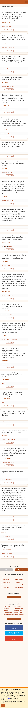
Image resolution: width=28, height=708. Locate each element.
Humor (7, 314)
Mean (2, 383)
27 (4, 482)
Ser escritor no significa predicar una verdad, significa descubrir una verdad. (13, 374)
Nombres (9, 200)
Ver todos (14, 619)
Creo (9, 536)
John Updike (4, 129)
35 (4, 425)
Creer (7, 109)
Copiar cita (10, 29)
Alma (7, 364)
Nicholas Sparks (5, 291)
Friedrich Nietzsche (8, 612)
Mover (2, 246)
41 (4, 175)
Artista (6, 422)
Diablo (10, 364)
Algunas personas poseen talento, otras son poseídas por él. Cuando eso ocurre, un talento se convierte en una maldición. (13, 38)
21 (4, 539)
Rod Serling (4, 43)
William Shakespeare (19, 614)
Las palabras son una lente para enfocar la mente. (12, 472)
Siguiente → (21, 570)
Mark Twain (6, 608)
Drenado (3, 153)
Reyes (2, 133)
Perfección (10, 422)
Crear (6, 246)
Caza (7, 26)
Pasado (9, 133)
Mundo (6, 536)
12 (4, 203)
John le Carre (4, 261)
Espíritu (9, 68)
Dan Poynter (4, 435)
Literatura (6, 227)
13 (4, 137)
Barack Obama (17, 606)
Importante (12, 109)
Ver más (14, 597)
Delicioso (10, 246)
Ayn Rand (3, 475)
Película (3, 265)
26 (4, 249)
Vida (2, 172)
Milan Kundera (5, 379)
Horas (12, 462)
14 (4, 89)
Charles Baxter (5, 65)
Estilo (13, 517)
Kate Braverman (5, 22)
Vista (10, 26)
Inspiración (3, 439)
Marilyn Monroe (18, 612)
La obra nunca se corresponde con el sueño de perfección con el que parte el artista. (13, 413)
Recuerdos (8, 339)
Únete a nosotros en (14, 627)
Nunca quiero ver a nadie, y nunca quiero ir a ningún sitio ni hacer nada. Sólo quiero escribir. (13, 394)
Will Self (3, 335)
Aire (2, 68)
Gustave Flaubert (5, 242)
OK (3, 705)
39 (4, 556)
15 (4, 112)
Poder (9, 462)
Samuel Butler (5, 149)
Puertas (3, 295)
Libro (6, 265)
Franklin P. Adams (6, 458)
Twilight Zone (11, 47)
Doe (5, 383)
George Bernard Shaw (9, 614)
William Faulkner (5, 418)
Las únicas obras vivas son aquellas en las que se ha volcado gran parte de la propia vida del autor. (13, 144)
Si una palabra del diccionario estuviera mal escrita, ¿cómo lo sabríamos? (11, 306)
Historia (8, 553)
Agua (11, 553)
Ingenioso (9, 86)
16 (4, 268)
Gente (2, 47)
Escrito (19, 587)
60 (4, 465)
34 (4, 50)
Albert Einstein (7, 606)
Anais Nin (3, 532)
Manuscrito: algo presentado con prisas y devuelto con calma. (12, 78)
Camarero (13, 439)
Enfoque (3, 479)
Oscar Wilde (6, 610)
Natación (3, 553)
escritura (5, 579)
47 (4, 342)
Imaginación (4, 462)
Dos (6, 295)
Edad (2, 227)
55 (4, 442)
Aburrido (11, 227)
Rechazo (3, 364)
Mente (7, 479)
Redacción (12, 314)
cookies (8, 698)
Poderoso (3, 109)
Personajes (3, 200)
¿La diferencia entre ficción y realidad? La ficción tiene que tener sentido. (13, 163)
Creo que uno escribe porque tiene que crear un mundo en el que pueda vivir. (13, 527)
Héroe (6, 133)
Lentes (10, 479)
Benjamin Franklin (18, 608)
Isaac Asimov (4, 360)
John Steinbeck (5, 105)
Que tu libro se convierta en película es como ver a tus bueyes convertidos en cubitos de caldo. (13, 257)
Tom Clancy (4, 168)
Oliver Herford (5, 82)
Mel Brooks (4, 196)
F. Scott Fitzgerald (6, 549)
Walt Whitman (5, 513)
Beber (13, 86)
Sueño (2, 422)
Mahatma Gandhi (18, 610)
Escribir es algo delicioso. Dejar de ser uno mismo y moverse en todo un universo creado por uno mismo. (14, 237)
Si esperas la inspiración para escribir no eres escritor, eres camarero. (14, 431)
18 (4, 29)
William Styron (5, 223)
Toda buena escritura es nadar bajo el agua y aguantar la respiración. (13, 546)
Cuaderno (3, 339)
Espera (5, 68)
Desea (2, 402)
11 (4, 72)
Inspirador (3, 86)
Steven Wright (5, 311)
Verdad (10, 172)
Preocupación (4, 517)
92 (4, 520)
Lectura (10, 265)
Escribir (4, 584)
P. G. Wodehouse (5, 398)
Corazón (3, 26)
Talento (6, 47)
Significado (14, 339)
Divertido (3, 314)
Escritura (19, 577)
